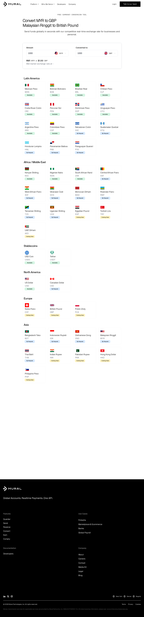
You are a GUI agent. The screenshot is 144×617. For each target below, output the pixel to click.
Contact (81, 563)
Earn (5, 535)
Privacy (130, 604)
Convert (6, 531)
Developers (8, 553)
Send (5, 523)
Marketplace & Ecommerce (90, 524)
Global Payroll (84, 532)
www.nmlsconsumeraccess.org (117, 609)
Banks (81, 528)
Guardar (7, 519)
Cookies (138, 604)
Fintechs (82, 520)
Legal (80, 571)
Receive (6, 527)
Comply (6, 539)
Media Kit (82, 567)
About (81, 554)
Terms (124, 604)
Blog (80, 575)
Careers (81, 558)
